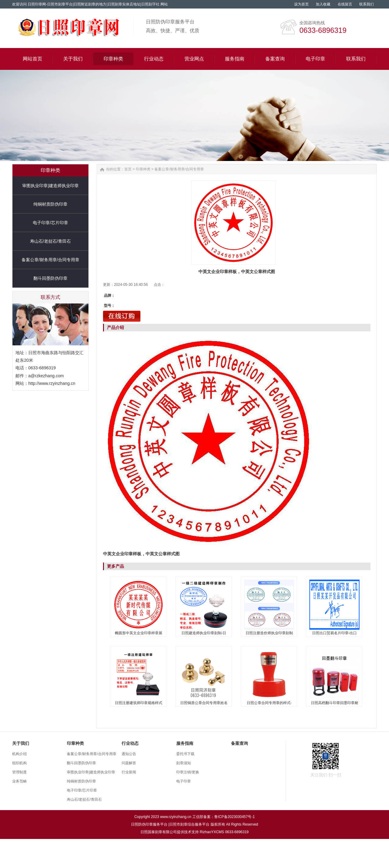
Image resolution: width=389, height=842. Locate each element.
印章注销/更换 (187, 772)
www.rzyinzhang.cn (175, 817)
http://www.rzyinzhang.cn (51, 383)
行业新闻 (129, 772)
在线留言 (345, 4)
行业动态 (130, 743)
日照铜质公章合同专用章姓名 (204, 703)
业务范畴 (19, 781)
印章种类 (143, 169)
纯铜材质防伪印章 (50, 204)
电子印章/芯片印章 (50, 222)
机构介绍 (19, 754)
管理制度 (19, 772)
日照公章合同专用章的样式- (269, 703)
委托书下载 (185, 754)
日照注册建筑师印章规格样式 (138, 703)
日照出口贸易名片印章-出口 (334, 633)
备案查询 (239, 743)
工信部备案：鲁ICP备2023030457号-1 (223, 817)
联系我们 (366, 4)
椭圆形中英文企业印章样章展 (138, 633)
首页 (128, 169)
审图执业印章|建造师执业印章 (50, 185)
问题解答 (129, 763)
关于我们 (20, 743)
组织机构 (19, 763)
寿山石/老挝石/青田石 (50, 241)
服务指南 (184, 743)
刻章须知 (183, 763)
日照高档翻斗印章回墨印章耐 (334, 703)
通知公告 (129, 754)
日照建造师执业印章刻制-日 (203, 633)
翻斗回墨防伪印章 (50, 278)
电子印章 (183, 781)
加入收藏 (323, 4)
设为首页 (301, 4)
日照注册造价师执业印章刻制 (269, 633)
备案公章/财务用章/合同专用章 (50, 259)
